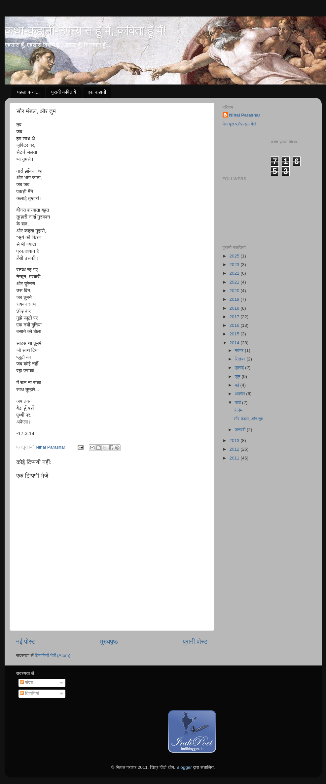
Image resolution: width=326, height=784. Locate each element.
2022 (234, 273)
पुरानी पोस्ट (195, 641)
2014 (234, 342)
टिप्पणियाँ (29, 693)
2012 (234, 449)
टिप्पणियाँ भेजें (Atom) (52, 655)
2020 (234, 290)
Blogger (184, 767)
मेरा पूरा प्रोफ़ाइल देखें (240, 123)
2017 (234, 316)
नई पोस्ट (25, 641)
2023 (234, 264)
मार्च (238, 402)
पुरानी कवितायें (63, 92)
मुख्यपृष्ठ (109, 641)
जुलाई (240, 367)
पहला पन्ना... (28, 92)
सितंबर (241, 359)
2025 (234, 256)
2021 (234, 282)
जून (238, 376)
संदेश (26, 682)
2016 (234, 325)
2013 (234, 440)
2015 (234, 333)
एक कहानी (97, 92)
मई (237, 385)
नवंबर (240, 350)
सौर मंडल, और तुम (248, 418)
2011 (234, 458)
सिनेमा (238, 410)
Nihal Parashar (245, 115)
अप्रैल (240, 393)
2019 (234, 299)
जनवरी (241, 429)
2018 (234, 308)
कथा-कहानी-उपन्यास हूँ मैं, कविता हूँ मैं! (85, 30)
